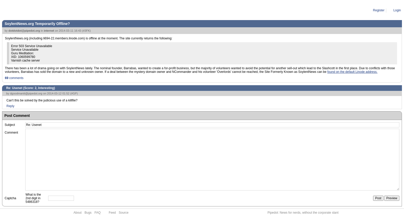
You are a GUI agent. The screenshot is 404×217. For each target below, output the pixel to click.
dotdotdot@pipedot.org (24, 30)
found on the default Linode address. (352, 72)
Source (124, 212)
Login (397, 10)
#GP (74, 93)
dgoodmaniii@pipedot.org (26, 93)
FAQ (98, 212)
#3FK (86, 30)
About (77, 212)
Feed (112, 212)
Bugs (88, 212)
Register (379, 10)
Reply (10, 106)
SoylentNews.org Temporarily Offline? (37, 24)
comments (14, 78)
